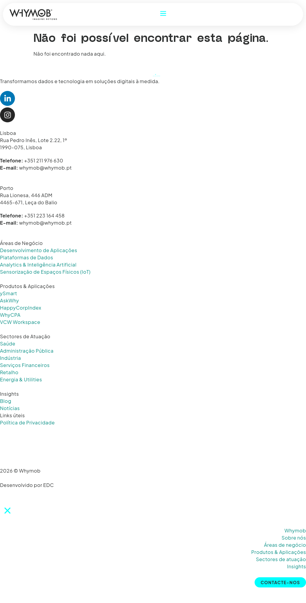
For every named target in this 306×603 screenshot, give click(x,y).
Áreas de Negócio (21, 243)
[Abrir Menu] (163, 13)
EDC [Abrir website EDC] (48, 485)
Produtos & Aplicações (27, 286)
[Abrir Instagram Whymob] (7, 114)
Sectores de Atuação (25, 336)
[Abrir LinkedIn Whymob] (7, 98)
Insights (9, 394)
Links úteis (12, 415)
